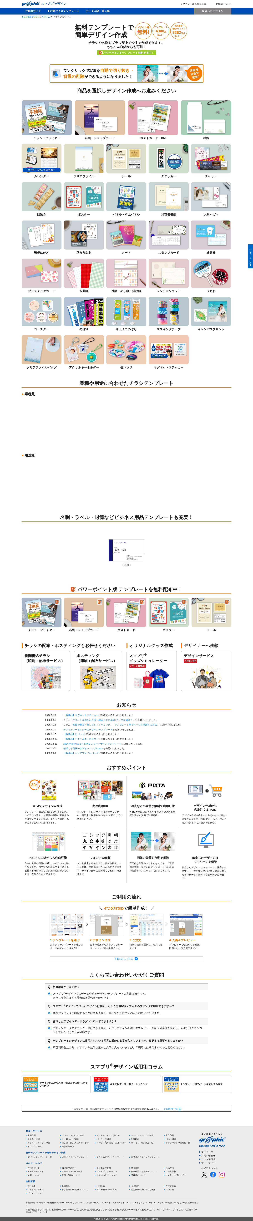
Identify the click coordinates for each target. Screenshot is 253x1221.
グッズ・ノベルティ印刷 (39, 1143)
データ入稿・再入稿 (98, 11)
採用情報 (170, 1189)
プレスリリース (35, 1193)
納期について (34, 1175)
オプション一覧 (35, 1146)
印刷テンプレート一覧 (72, 1171)
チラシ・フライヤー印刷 (73, 1135)
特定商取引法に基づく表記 (143, 1189)
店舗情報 (66, 1186)
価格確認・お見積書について (144, 1171)
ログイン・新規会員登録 (191, 4)
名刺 (126, 565)
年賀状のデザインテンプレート (145, 1157)
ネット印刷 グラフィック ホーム (36, 17)
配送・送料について (71, 1175)
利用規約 (101, 1186)
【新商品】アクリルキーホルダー (81, 739)
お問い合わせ (208, 1155)
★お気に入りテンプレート (63, 11)
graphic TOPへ (221, 4)
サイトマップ (208, 1163)
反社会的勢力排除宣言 (107, 1189)
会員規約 (135, 1186)
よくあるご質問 (104, 1168)
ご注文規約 (171, 1186)
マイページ (207, 1152)
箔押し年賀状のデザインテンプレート (83, 748)
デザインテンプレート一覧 (40, 1157)
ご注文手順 (171, 1171)
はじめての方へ (69, 1168)
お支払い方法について (107, 1175)
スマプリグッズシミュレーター (111, 1143)
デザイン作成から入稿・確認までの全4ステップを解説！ (103, 720)
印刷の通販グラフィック (37, 1210)
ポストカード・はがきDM (108, 1135)
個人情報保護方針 (36, 1189)
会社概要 (32, 1186)
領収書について (138, 1175)
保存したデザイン (212, 11)
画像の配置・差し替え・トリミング (91, 724)
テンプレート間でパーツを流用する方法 (136, 724)
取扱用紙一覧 (68, 1146)
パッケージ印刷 (104, 1139)
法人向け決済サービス (176, 1175)
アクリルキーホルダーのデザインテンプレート (88, 729)
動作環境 (135, 1168)
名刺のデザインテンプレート (75, 1157)
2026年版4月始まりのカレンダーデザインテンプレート (92, 743)
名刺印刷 (32, 1135)
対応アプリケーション (107, 1171)
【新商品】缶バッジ (74, 734)
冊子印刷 (170, 1135)
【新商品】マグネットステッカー (81, 715)
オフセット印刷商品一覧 (142, 1143)
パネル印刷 (171, 1139)
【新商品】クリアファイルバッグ (81, 753)
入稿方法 (170, 1168)
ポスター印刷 (34, 1139)
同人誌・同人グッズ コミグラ (75, 1143)
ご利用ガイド (33, 11)
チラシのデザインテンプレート (111, 1157)
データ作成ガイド (36, 1171)
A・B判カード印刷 (70, 1139)
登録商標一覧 (171, 1109)
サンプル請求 (208, 1159)
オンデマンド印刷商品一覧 (178, 1143)
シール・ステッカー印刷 (142, 1135)
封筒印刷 (135, 1139)
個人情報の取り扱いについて (75, 1189)
